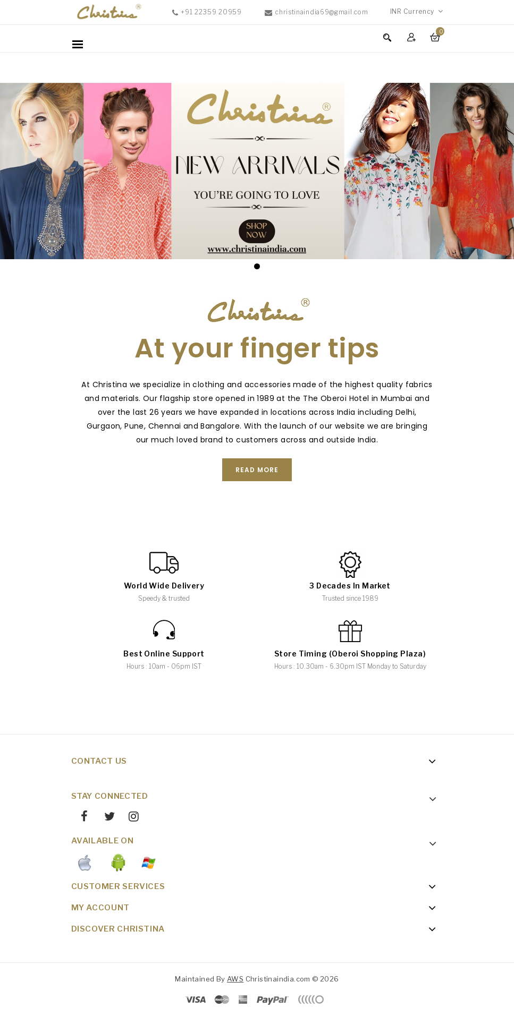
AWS (235, 979)
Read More (257, 469)
